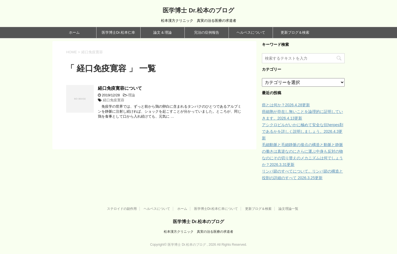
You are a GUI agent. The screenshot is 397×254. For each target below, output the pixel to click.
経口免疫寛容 (113, 100)
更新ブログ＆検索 (295, 32)
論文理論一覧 (288, 209)
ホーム (74, 32)
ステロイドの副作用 (122, 209)
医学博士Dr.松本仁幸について (216, 209)
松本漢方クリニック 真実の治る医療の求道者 (198, 232)
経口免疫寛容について (120, 88)
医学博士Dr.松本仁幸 (118, 32)
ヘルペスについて (251, 32)
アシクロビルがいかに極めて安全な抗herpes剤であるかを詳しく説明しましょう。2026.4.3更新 (302, 131)
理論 (131, 95)
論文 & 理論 (162, 32)
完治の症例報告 (206, 32)
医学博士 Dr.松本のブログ (198, 10)
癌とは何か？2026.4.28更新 (286, 105)
